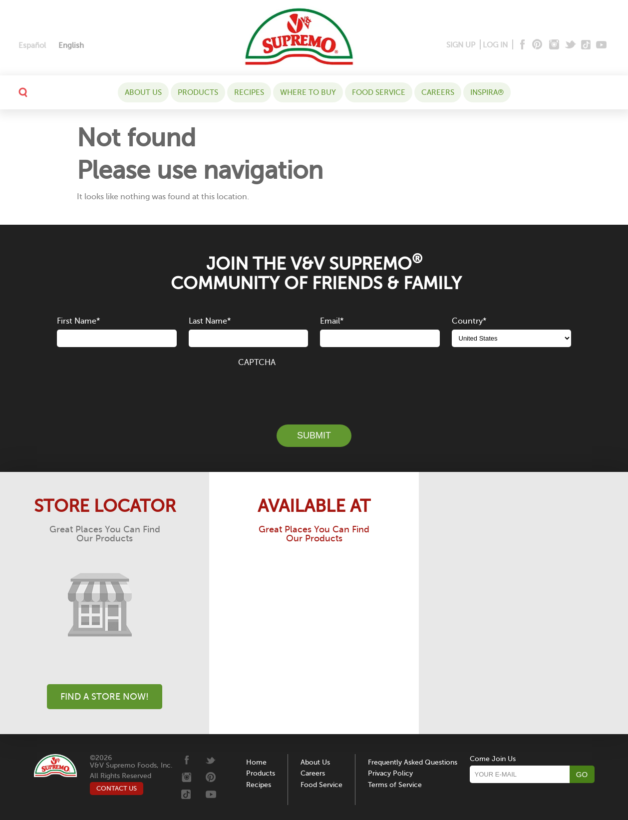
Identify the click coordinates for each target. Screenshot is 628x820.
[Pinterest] (536, 45)
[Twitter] (571, 45)
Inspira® (487, 92)
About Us (143, 92)
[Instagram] (554, 45)
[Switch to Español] (32, 45)
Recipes (249, 92)
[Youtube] (601, 45)
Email (331, 321)
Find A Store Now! (104, 697)
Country (469, 321)
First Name (78, 321)
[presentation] (314, 390)
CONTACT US (116, 788)
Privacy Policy (390, 773)
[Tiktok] (586, 45)
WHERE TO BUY (308, 92)
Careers (437, 92)
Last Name (210, 321)
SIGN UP (460, 45)
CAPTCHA (257, 362)
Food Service (378, 92)
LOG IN (495, 45)
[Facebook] (521, 45)
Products (198, 92)
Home (256, 762)
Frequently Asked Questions (412, 762)
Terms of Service (395, 785)
